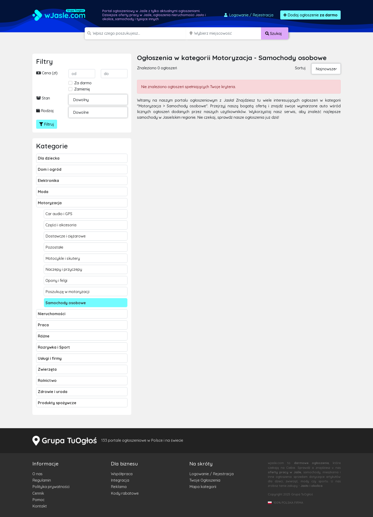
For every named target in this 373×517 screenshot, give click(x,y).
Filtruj (46, 124)
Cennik (38, 493)
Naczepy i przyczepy (63, 269)
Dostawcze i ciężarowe (65, 236)
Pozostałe (54, 247)
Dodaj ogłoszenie (310, 15)
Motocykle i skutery (62, 258)
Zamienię (82, 89)
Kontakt (39, 506)
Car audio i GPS (58, 213)
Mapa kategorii (202, 486)
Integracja (120, 480)
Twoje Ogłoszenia (204, 480)
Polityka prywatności (50, 486)
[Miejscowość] (227, 33)
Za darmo (83, 83)
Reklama (119, 486)
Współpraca (122, 473)
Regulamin (41, 480)
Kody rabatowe (125, 493)
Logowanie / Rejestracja (211, 473)
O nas (37, 473)
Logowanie (248, 15)
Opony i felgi (56, 280)
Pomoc (38, 499)
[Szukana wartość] (140, 33)
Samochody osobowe (65, 302)
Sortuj (300, 68)
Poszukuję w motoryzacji (67, 291)
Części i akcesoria (60, 225)
